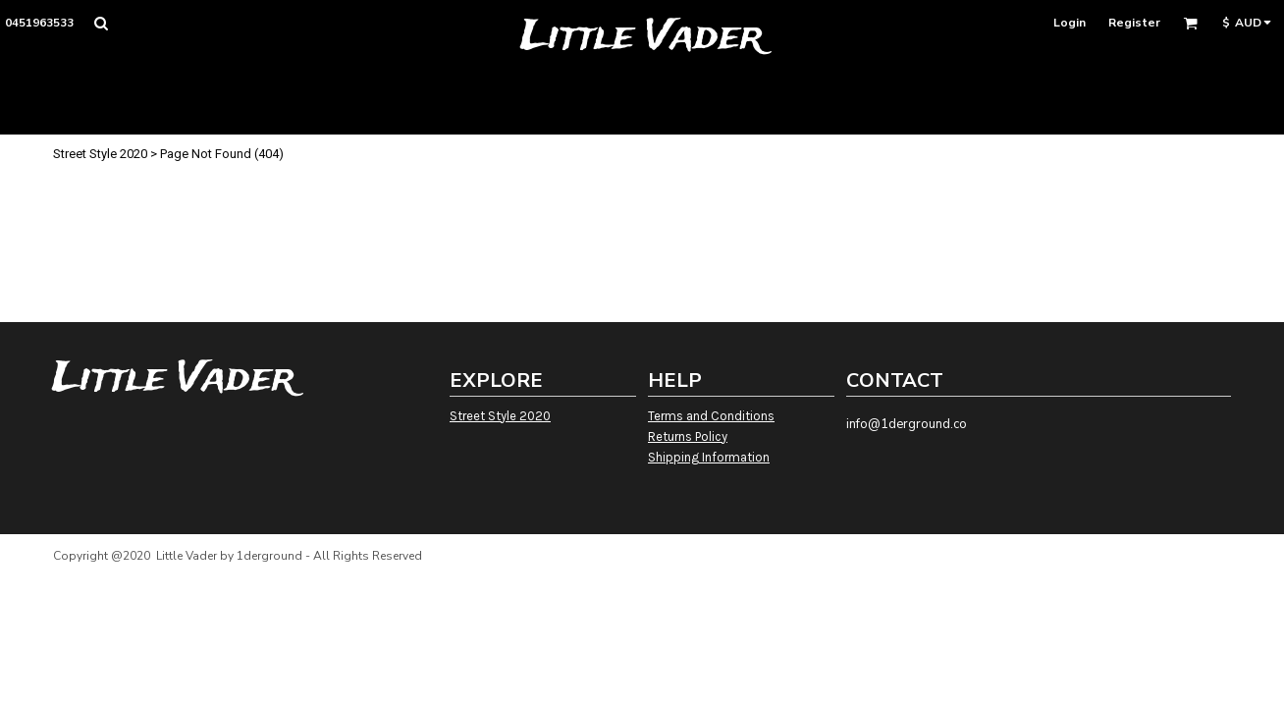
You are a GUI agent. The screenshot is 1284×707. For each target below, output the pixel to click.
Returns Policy (687, 436)
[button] (100, 23)
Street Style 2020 (100, 153)
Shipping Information (709, 457)
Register (1134, 22)
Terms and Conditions (711, 415)
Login (1069, 22)
